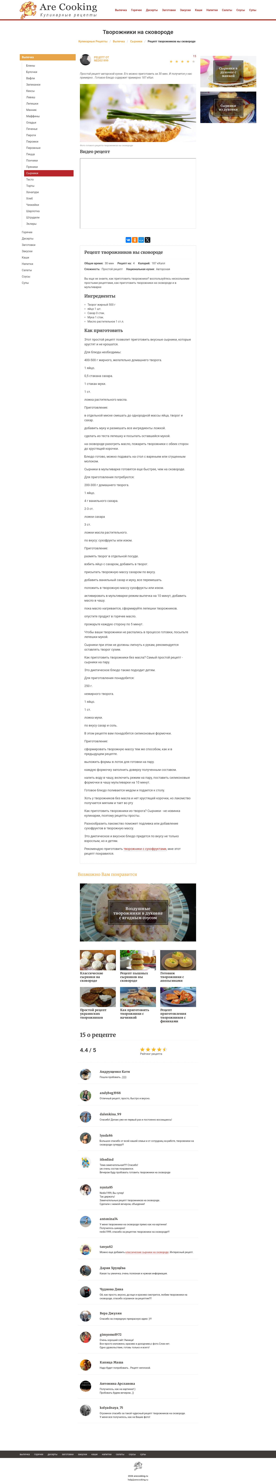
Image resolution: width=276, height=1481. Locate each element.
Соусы (240, 10)
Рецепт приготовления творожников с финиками (173, 1015)
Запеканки (33, 84)
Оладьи (31, 122)
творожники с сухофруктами (145, 849)
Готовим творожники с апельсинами (178, 975)
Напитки (212, 10)
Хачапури (32, 192)
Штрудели (32, 217)
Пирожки (32, 141)
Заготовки (169, 10)
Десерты (152, 10)
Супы (252, 10)
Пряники (32, 167)
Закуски (185, 10)
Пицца (30, 154)
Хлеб (29, 198)
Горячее (136, 10)
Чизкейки (32, 204)
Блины (30, 65)
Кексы (30, 91)
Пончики (32, 160)
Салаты (227, 10)
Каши (198, 10)
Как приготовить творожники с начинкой (134, 1013)
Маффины (33, 116)
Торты (30, 186)
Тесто (30, 179)
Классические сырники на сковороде (91, 977)
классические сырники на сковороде (146, 1251)
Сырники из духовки (228, 108)
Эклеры (31, 223)
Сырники (32, 173)
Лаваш (30, 97)
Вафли (30, 78)
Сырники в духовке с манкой (228, 72)
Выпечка (121, 10)
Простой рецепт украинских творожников (93, 1013)
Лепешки (32, 103)
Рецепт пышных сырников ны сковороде (134, 977)
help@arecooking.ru (138, 1479)
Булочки (31, 72)
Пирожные (33, 148)
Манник (31, 110)
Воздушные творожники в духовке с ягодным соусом (138, 913)
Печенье (31, 129)
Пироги (31, 135)
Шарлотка (33, 211)
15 (194, 56)
